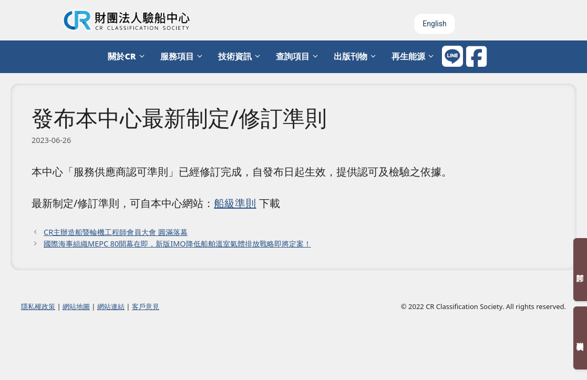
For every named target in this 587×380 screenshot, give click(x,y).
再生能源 (415, 56)
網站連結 (111, 306)
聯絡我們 (580, 338)
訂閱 (580, 269)
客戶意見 (145, 306)
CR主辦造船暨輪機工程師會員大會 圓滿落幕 (116, 232)
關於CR (128, 56)
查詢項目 (299, 56)
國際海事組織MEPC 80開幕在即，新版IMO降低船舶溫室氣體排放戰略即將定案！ (177, 244)
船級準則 (235, 203)
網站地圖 (76, 306)
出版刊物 (357, 56)
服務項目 (184, 56)
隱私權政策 (38, 306)
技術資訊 (241, 56)
